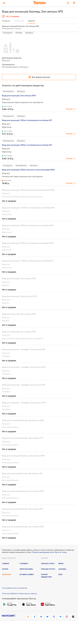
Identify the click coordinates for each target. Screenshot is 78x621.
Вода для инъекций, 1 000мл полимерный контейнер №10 (28, 203)
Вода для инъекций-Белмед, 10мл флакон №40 (23, 451)
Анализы (62, 564)
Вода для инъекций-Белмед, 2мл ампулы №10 (23, 522)
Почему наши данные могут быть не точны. (49, 547)
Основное (6, 22)
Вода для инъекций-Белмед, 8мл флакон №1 (22, 469)
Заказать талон (47, 559)
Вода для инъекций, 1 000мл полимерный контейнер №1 (27, 256)
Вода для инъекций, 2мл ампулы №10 (19, 274)
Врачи (60, 559)
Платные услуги (48, 564)
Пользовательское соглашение (14, 583)
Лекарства (6, 570)
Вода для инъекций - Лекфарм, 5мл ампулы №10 (24, 362)
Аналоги (31, 22)
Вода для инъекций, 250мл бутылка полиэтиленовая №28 (28, 185)
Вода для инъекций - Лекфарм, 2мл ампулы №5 (23, 380)
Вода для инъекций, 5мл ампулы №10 (19, 91)
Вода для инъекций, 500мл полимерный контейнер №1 (27, 140)
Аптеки (69, 104)
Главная (5, 559)
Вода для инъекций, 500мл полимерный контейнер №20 (28, 221)
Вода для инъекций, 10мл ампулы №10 (19, 291)
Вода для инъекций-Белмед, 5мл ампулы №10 (23, 486)
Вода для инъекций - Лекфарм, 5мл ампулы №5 (23, 345)
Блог (60, 570)
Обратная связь (26, 564)
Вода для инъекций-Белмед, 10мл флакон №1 (22, 433)
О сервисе (24, 559)
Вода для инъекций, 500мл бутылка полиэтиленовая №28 (28, 165)
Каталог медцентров (46, 571)
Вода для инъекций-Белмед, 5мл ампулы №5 (22, 504)
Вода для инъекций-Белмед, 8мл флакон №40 (23, 415)
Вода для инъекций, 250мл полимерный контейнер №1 (27, 115)
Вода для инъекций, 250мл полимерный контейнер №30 (28, 238)
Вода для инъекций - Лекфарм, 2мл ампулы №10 (24, 398)
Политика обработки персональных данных (19, 589)
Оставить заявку (27, 570)
